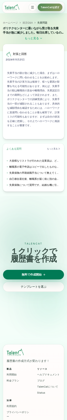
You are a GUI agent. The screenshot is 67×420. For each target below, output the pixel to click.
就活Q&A (28, 22)
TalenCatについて (47, 386)
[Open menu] (32, 7)
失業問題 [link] (42, 22)
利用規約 (12, 406)
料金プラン (13, 380)
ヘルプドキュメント (48, 374)
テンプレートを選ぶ (33, 287)
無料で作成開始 (34, 274)
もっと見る (54, 148)
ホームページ (10, 22)
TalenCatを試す (50, 7)
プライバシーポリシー (18, 414)
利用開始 (12, 374)
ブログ (41, 380)
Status (41, 392)
